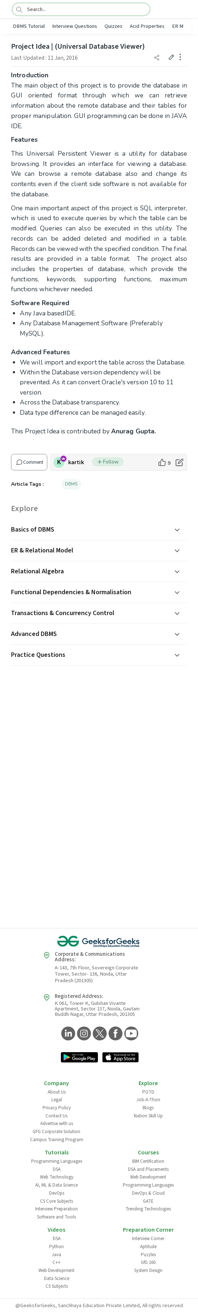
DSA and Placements (148, 1169)
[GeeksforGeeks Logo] (99, 941)
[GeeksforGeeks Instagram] (83, 1034)
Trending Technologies (148, 1209)
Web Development (148, 1177)
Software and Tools (56, 1217)
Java (56, 1254)
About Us (57, 1092)
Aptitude (148, 1246)
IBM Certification (148, 1161)
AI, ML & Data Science (56, 1185)
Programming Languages (56, 1161)
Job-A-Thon (148, 1099)
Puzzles (148, 1254)
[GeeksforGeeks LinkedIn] (67, 1034)
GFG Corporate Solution (56, 1131)
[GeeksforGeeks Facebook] (114, 1034)
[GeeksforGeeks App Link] (79, 1058)
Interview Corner (148, 1238)
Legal (56, 1099)
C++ (56, 1262)
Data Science (56, 1278)
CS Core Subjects (56, 1201)
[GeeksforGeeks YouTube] (130, 1034)
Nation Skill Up (148, 1116)
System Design (148, 1270)
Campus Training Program (56, 1139)
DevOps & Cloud (148, 1193)
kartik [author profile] (76, 462)
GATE (148, 1201)
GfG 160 (148, 1262)
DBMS (71, 484)
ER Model (182, 26)
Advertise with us (56, 1123)
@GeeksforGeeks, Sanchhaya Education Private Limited (77, 1305)
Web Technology (56, 1177)
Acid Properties (147, 26)
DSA (56, 1169)
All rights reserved (162, 1305)
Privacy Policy (57, 1108)
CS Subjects (56, 1286)
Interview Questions (74, 26)
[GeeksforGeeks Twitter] (99, 1034)
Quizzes (113, 26)
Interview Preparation (56, 1209)
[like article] (164, 462)
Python (56, 1246)
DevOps (56, 1193)
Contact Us (56, 1116)
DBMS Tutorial (29, 26)
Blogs (148, 1108)
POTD (148, 1092)
